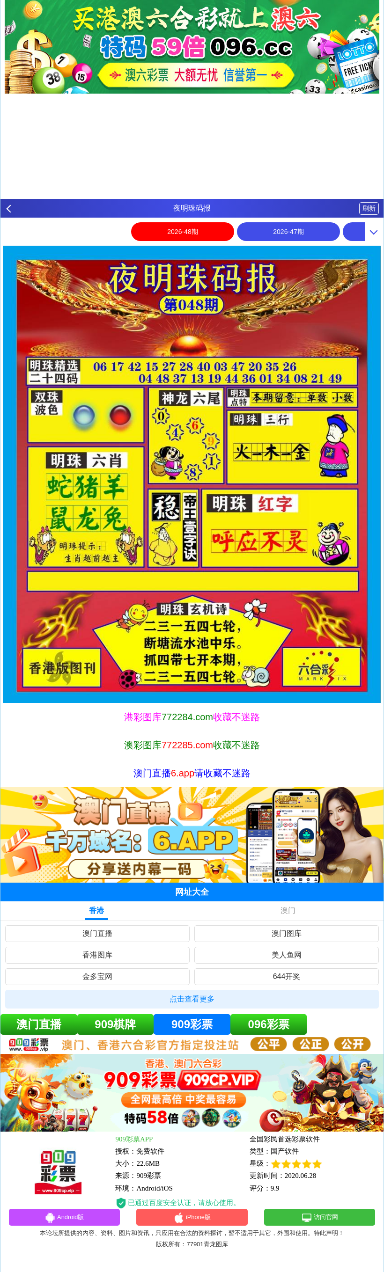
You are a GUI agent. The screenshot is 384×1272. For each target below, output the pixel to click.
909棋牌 (115, 1024)
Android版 (64, 1218)
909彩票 (192, 1024)
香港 (96, 910)
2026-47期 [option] (288, 231)
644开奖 (287, 976)
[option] (192, 474)
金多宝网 (97, 976)
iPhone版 (192, 1218)
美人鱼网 (287, 955)
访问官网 (319, 1218)
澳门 (288, 910)
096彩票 (268, 1024)
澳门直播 (97, 933)
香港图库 (97, 955)
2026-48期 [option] (182, 231)
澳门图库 (287, 933)
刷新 (369, 208)
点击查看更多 (192, 999)
